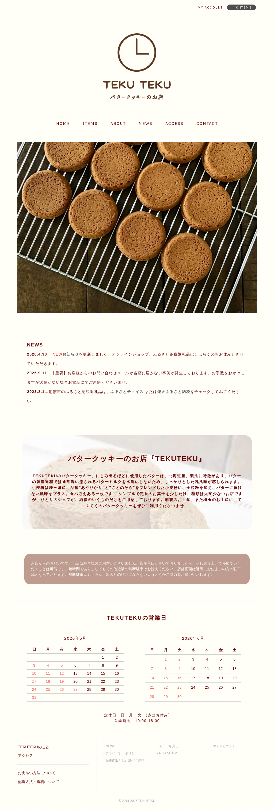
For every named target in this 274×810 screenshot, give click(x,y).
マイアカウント (224, 746)
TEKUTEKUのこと (33, 747)
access (174, 123)
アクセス (25, 755)
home (63, 123)
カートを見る (168, 746)
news (146, 123)
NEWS (110, 746)
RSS (162, 753)
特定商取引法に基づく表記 (125, 761)
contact (207, 123)
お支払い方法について (36, 773)
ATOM (172, 753)
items (90, 123)
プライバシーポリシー (122, 753)
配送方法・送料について (38, 782)
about (118, 123)
